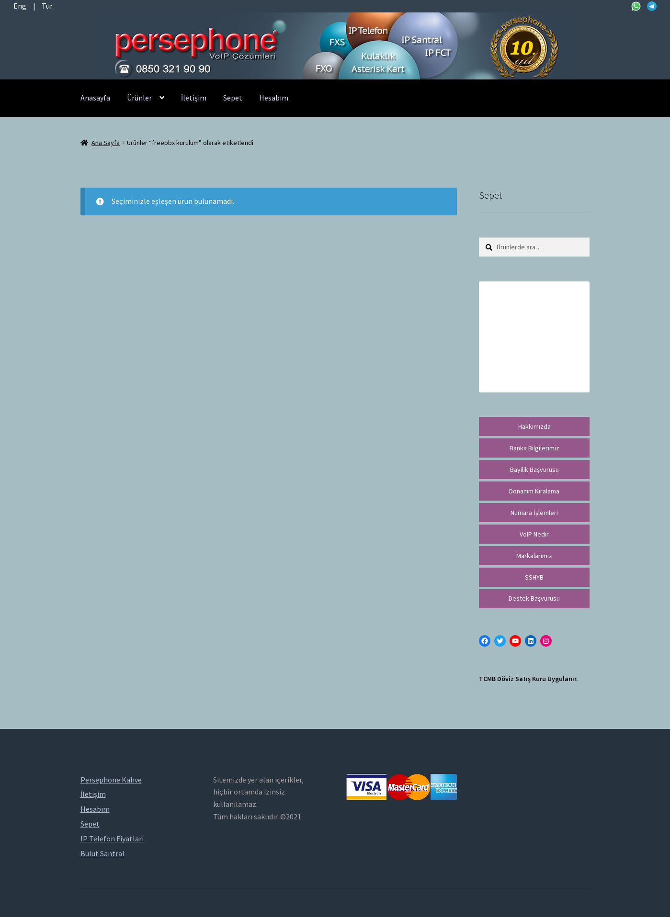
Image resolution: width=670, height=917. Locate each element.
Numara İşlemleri (534, 512)
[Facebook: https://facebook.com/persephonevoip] (484, 641)
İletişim (193, 97)
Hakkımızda (534, 426)
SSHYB (534, 577)
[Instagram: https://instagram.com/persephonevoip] (546, 641)
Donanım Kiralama (534, 491)
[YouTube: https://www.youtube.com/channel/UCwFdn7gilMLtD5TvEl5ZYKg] (515, 641)
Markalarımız (534, 555)
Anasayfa (95, 97)
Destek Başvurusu (534, 598)
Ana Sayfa (105, 142)
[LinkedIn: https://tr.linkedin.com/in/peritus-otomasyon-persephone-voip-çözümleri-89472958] (530, 641)
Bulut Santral (102, 853)
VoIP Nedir (534, 534)
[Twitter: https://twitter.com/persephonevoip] (500, 641)
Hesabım (273, 97)
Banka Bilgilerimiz (534, 448)
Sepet (232, 97)
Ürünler (139, 97)
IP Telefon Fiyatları (112, 838)
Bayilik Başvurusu (534, 469)
